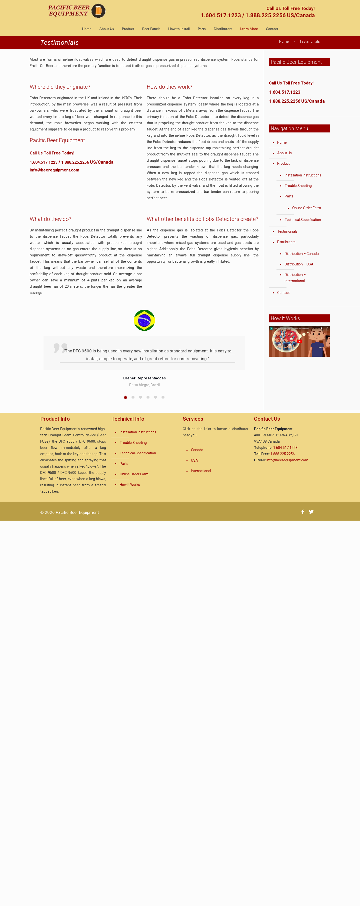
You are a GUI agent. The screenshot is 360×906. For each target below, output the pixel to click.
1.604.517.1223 (44, 162)
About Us (284, 153)
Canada (197, 450)
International (201, 471)
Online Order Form (306, 208)
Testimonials (287, 231)
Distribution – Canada (302, 254)
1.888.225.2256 (75, 162)
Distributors (286, 242)
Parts (289, 196)
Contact (283, 293)
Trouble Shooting (298, 186)
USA (194, 460)
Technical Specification (303, 220)
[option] (144, 349)
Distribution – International (295, 278)
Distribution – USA (299, 264)
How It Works (130, 485)
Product (283, 163)
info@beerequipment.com (54, 170)
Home (284, 41)
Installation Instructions (303, 175)
